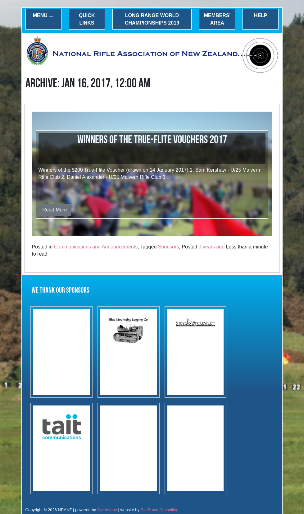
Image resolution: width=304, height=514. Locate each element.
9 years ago (211, 246)
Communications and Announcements (96, 246)
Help (260, 15)
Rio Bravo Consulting (160, 509)
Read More (55, 209)
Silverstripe (107, 509)
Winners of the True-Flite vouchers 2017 (152, 139)
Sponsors (168, 246)
